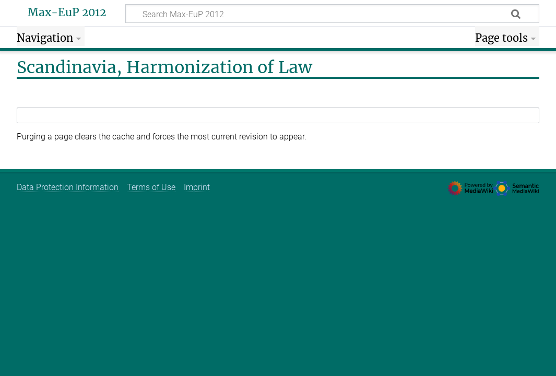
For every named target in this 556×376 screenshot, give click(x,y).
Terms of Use (151, 187)
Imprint (197, 187)
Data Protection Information (68, 187)
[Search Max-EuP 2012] (332, 13)
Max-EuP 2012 (67, 12)
